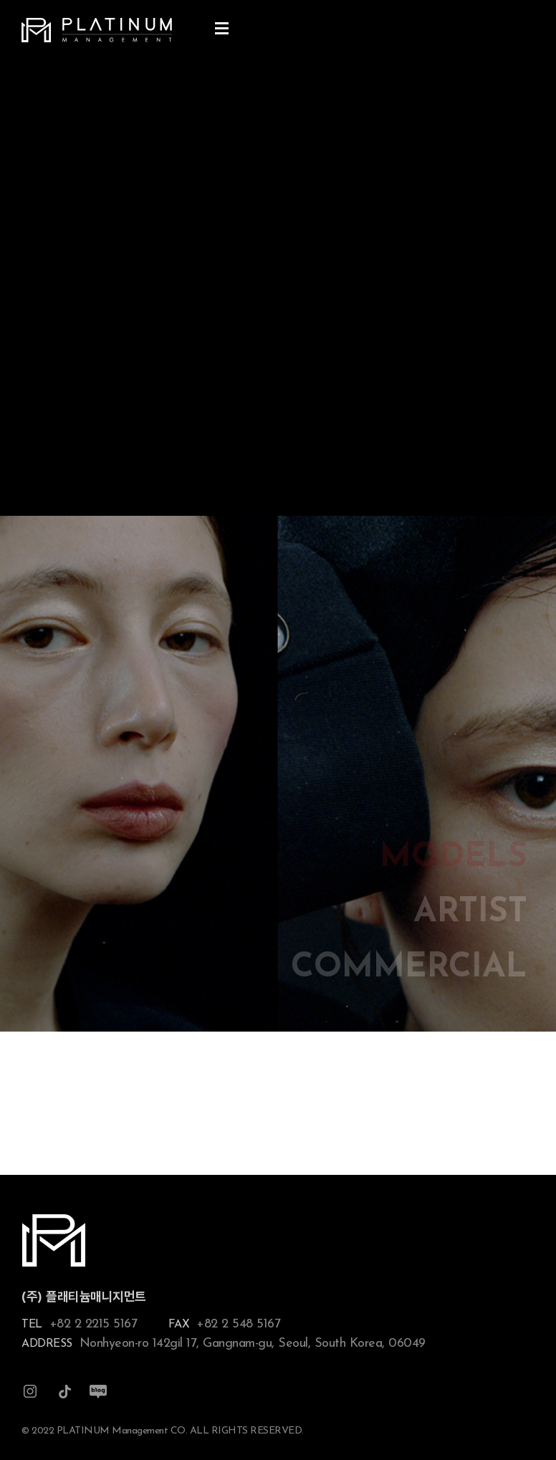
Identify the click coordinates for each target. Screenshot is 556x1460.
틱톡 (64, 1391)
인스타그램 (30, 1391)
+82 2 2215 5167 (93, 1324)
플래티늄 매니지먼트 (96, 30)
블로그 (98, 1391)
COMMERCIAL (409, 968)
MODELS (453, 858)
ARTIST (470, 913)
